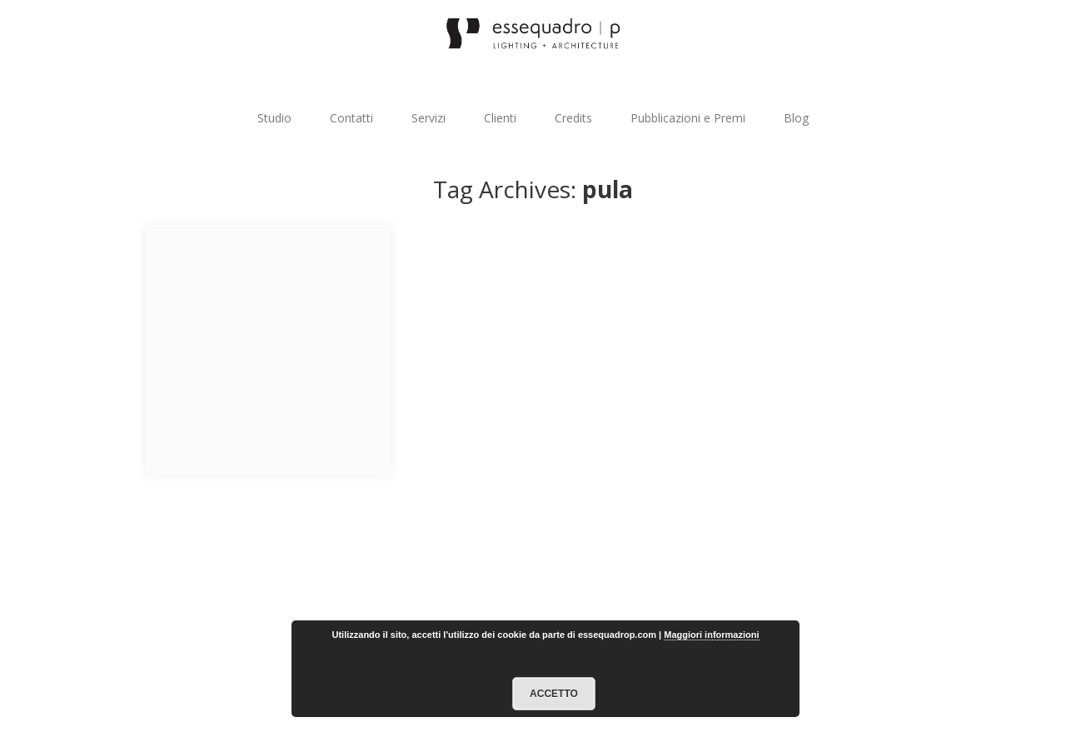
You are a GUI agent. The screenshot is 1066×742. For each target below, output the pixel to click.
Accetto (554, 694)
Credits (573, 118)
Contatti (351, 118)
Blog (796, 118)
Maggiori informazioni (711, 635)
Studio (274, 118)
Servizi (428, 118)
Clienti (500, 118)
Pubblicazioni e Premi (687, 118)
